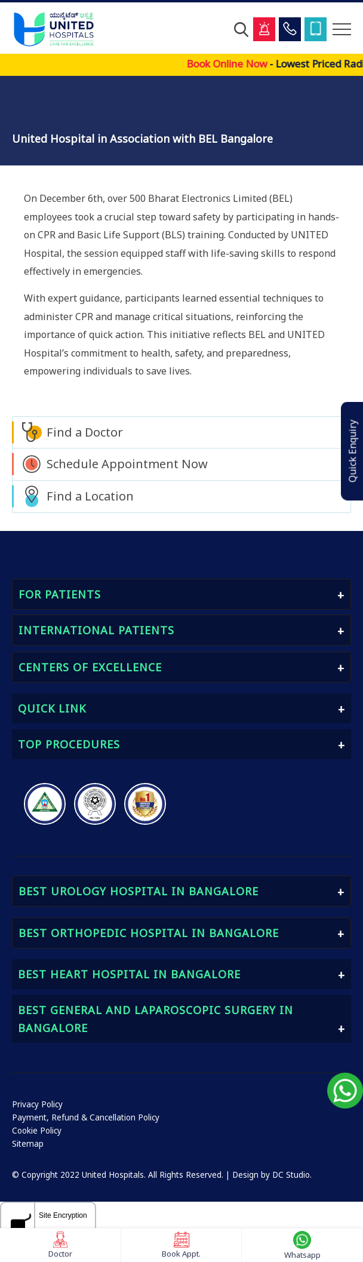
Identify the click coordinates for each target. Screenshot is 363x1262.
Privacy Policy (37, 1104)
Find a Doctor (85, 432)
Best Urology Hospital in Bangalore (139, 891)
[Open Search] (241, 29)
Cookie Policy (36, 1130)
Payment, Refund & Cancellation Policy (85, 1117)
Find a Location (90, 496)
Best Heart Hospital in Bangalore (129, 974)
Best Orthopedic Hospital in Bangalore (149, 933)
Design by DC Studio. (272, 1174)
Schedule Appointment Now (127, 464)
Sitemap (28, 1143)
